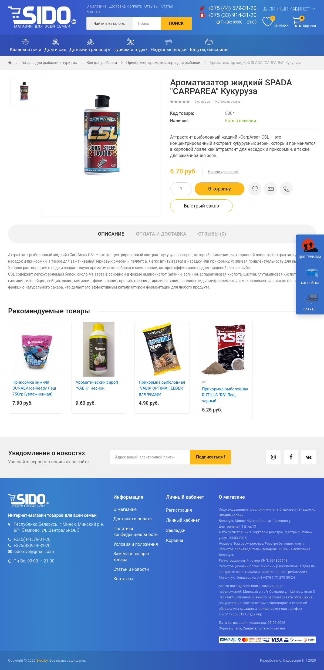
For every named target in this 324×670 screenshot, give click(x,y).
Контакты (94, 11)
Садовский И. (294, 660)
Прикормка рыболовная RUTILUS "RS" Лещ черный (225, 395)
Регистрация (179, 510)
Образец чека (230, 628)
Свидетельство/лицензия (264, 628)
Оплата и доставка (161, 234)
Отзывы (151, 6)
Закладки (175, 530)
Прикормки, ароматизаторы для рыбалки (163, 63)
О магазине (96, 6)
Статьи (167, 6)
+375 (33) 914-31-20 (232, 15)
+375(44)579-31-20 (32, 539)
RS (204, 382)
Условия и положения (135, 544)
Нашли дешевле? (223, 171)
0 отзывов (202, 101)
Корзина (174, 540)
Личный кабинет (289, 9)
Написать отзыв (227, 101)
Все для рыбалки (102, 63)
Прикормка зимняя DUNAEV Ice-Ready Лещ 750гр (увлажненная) (34, 388)
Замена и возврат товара (131, 556)
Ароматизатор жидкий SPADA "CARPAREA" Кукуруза (255, 63)
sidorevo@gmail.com (34, 551)
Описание (111, 234)
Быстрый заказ (201, 206)
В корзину (219, 189)
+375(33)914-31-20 (32, 545)
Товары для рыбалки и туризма (49, 63)
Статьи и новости (131, 569)
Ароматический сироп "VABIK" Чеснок (97, 385)
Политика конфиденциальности (135, 531)
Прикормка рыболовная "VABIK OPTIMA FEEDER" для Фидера (162, 388)
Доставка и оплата (125, 6)
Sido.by (42, 660)
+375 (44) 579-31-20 (232, 8)
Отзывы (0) (212, 234)
